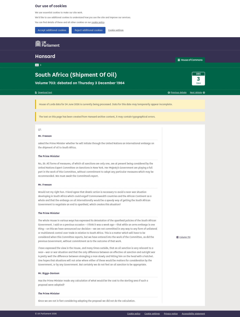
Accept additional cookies (52, 30)
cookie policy (98, 22)
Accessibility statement (193, 313)
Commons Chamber (82, 65)
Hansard (45, 56)
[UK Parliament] (47, 43)
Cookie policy (133, 313)
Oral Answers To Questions (109, 65)
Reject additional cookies (88, 30)
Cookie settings (116, 30)
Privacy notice (171, 313)
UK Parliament (42, 65)
